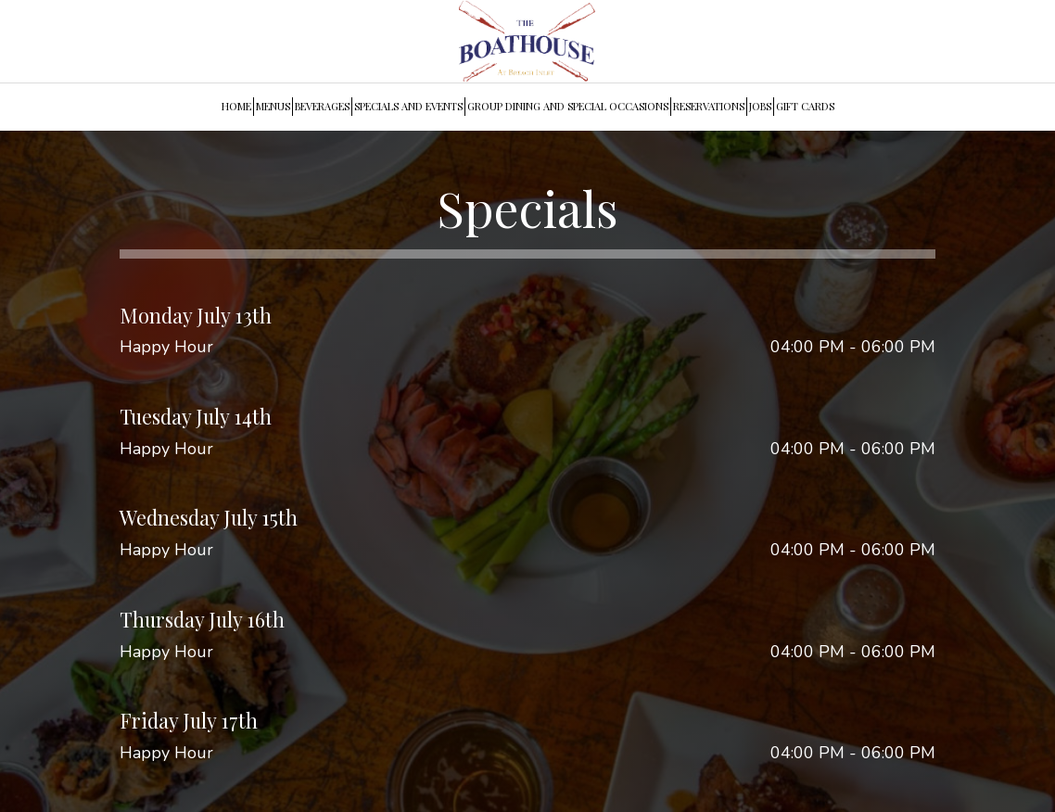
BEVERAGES (322, 106)
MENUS (273, 106)
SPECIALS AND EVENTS (408, 106)
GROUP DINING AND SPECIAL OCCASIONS (567, 106)
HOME (236, 106)
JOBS (760, 106)
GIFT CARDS (805, 106)
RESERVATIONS (708, 106)
